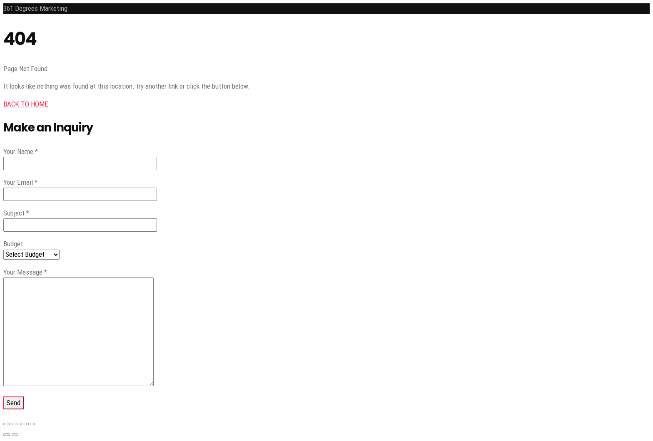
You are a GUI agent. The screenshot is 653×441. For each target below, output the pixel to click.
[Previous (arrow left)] (6, 435)
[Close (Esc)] (31, 424)
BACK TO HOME (25, 104)
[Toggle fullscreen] (15, 424)
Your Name (20, 151)
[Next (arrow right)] (15, 435)
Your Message (25, 272)
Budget (13, 244)
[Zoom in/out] (6, 424)
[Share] (23, 424)
